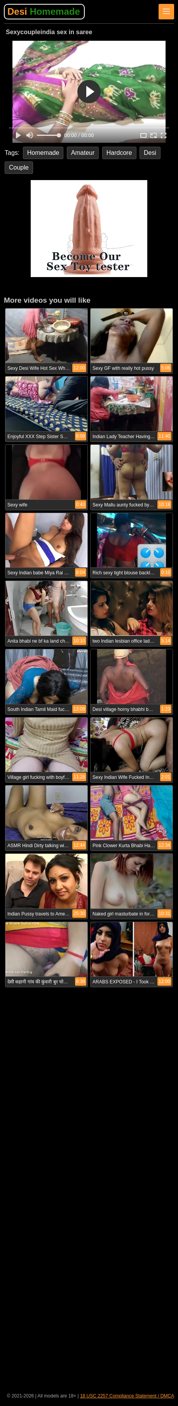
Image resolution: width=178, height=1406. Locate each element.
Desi (43, 11)
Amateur (82, 152)
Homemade (43, 152)
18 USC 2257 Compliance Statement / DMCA (127, 1396)
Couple (19, 167)
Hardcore (119, 152)
